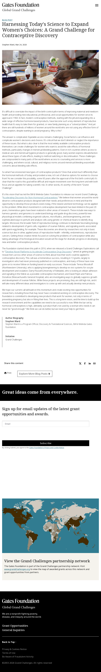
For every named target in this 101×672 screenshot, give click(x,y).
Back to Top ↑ (9, 642)
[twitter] (80, 363)
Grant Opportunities (15, 625)
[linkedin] (89, 363)
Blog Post (7, 20)
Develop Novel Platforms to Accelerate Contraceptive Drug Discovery (38, 251)
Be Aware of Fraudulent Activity (17, 656)
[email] (94, 363)
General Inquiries (13, 630)
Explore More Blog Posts (35, 373)
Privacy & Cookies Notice (14, 649)
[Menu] (97, 5)
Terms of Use (8, 652)
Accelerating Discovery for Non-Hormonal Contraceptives (30, 197)
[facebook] (84, 363)
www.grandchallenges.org (17, 569)
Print (7, 373)
